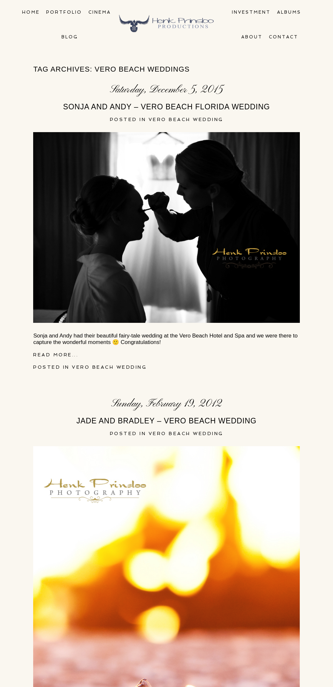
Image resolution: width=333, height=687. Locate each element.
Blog (69, 36)
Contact (283, 36)
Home (31, 12)
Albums (289, 12)
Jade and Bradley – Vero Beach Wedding (166, 421)
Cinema (99, 12)
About (251, 36)
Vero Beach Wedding (186, 119)
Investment (251, 12)
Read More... (55, 354)
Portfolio (64, 12)
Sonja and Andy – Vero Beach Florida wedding (166, 107)
